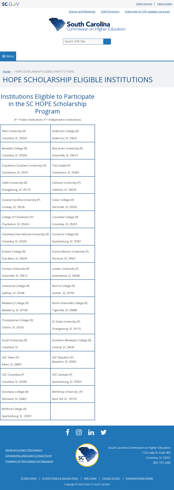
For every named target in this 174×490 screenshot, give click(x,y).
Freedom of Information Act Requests (29, 461)
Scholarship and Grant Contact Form (28, 456)
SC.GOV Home (29, 478)
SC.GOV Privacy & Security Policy (60, 478)
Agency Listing (164, 3)
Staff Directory (110, 11)
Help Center (90, 478)
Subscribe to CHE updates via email (147, 11)
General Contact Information (23, 450)
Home (6, 71)
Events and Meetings (82, 11)
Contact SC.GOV (111, 478)
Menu (8, 56)
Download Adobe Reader (139, 478)
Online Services (144, 3)
